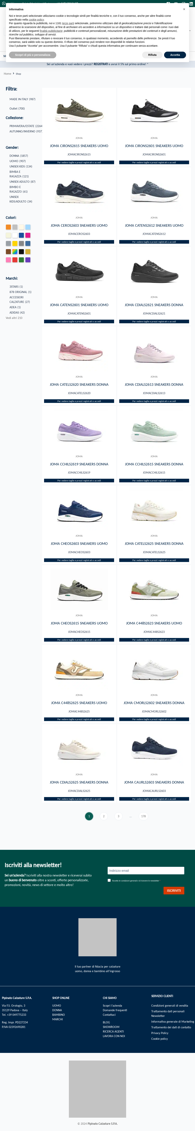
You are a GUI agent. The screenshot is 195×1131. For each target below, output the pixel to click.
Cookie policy (159, 1039)
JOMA (79, 138)
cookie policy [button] (36, 19)
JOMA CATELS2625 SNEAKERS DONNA (154, 544)
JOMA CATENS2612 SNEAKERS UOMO (154, 225)
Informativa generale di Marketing (172, 1021)
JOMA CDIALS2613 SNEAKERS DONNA (154, 384)
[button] (184, 9)
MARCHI (57, 1019)
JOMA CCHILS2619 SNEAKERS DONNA (79, 464)
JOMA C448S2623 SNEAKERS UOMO (154, 623)
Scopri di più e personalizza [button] (32, 54)
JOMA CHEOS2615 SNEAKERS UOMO (79, 623)
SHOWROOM (111, 1027)
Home (7, 73)
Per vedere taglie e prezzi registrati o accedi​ (79, 162)
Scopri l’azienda (112, 1005)
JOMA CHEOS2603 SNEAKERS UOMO (79, 544)
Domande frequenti (115, 1010)
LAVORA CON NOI (114, 1036)
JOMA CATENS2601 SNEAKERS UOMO (79, 305)
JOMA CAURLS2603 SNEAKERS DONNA (154, 782)
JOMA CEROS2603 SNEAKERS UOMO (79, 225)
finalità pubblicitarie (51, 30)
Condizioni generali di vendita (169, 1005)
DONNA (57, 1010)
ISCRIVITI (174, 890)
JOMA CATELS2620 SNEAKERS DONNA (79, 384)
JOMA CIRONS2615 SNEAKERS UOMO (79, 145)
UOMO (56, 1005)
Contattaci (109, 1015)
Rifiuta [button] (152, 54)
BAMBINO (58, 1015)
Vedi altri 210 (14, 318)
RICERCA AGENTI (113, 1031)
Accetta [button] (175, 54)
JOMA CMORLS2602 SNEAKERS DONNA (154, 703)
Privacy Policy (159, 1033)
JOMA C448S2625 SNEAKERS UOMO (79, 703)
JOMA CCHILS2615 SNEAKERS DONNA (154, 464)
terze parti (68, 23)
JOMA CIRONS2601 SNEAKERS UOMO (154, 145)
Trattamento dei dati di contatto (171, 1027)
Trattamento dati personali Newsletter (168, 1013)
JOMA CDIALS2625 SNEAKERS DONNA (79, 782)
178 (144, 816)
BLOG (106, 1022)
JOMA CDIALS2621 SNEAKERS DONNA (154, 305)
